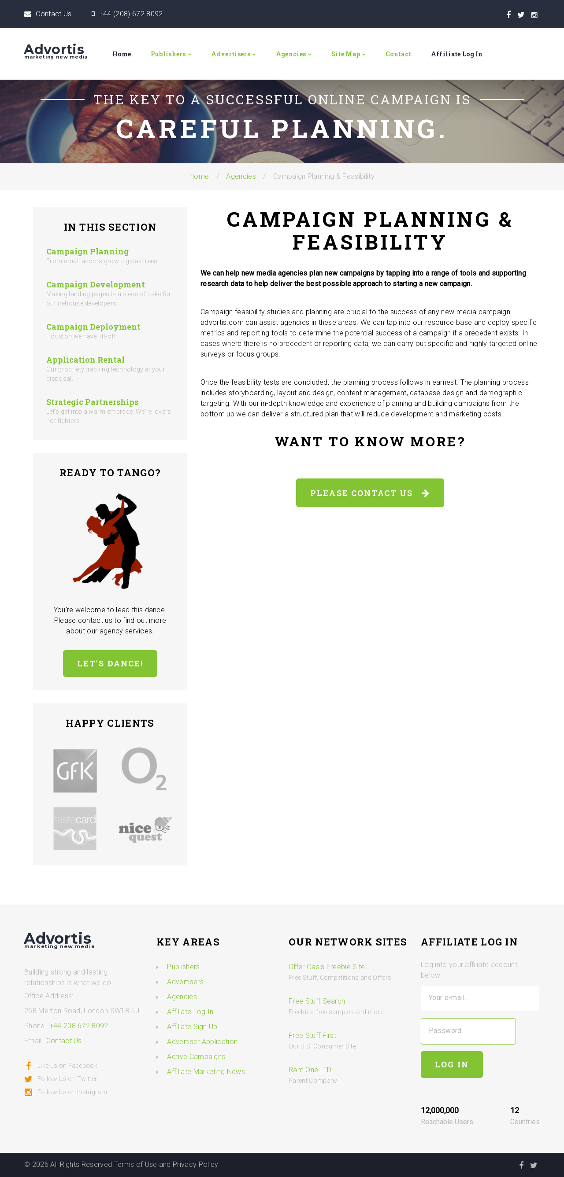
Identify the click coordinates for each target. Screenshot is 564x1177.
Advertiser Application (202, 1041)
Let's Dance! (110, 663)
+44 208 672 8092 (78, 1026)
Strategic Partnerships (92, 402)
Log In (452, 1064)
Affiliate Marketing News (206, 1071)
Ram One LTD (310, 1070)
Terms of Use (135, 1164)
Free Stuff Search (317, 1001)
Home (121, 54)
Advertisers (230, 54)
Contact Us (53, 14)
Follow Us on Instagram (65, 1092)
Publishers (168, 54)
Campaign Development (95, 284)
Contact (398, 54)
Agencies (291, 54)
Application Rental (85, 359)
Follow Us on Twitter (60, 1078)
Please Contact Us (370, 493)
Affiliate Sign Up (192, 1027)
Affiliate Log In (457, 54)
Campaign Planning (87, 251)
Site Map (345, 54)
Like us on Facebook (60, 1065)
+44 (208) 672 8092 (131, 14)
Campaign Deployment (93, 326)
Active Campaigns (196, 1056)
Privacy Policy (195, 1164)
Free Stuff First (312, 1035)
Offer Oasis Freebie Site (327, 967)
